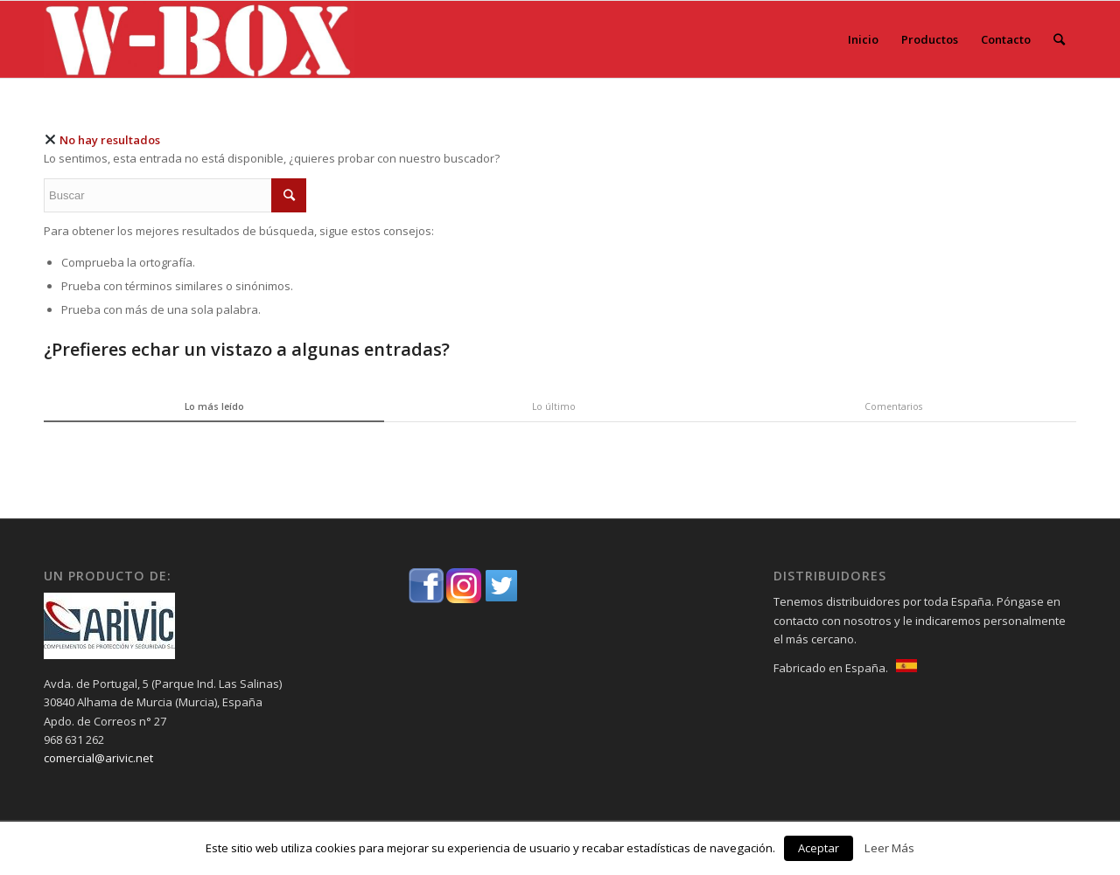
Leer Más (889, 848)
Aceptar (818, 848)
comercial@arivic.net (98, 758)
